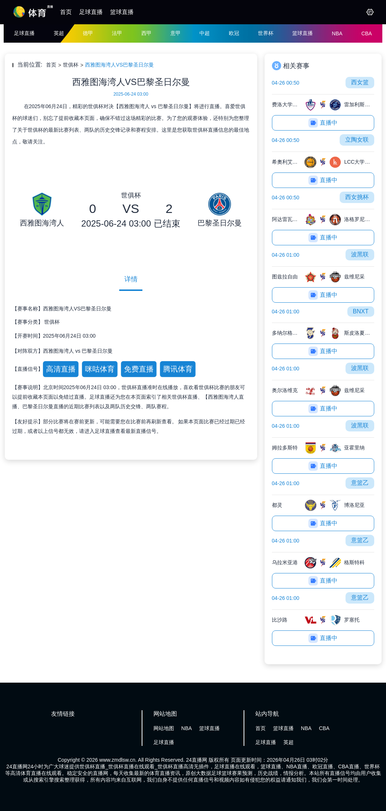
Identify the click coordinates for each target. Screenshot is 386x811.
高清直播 (60, 369)
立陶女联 (357, 139)
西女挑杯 (357, 197)
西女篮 (360, 82)
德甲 (88, 33)
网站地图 (163, 728)
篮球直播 (122, 12)
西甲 (146, 33)
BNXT (361, 311)
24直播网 (197, 760)
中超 (204, 33)
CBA (366, 33)
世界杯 (265, 33)
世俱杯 (70, 65)
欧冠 (234, 33)
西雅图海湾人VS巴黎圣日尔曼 (119, 65)
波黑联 (360, 254)
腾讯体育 (177, 369)
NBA (337, 33)
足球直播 (91, 12)
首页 (66, 12)
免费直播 (138, 369)
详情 (131, 279)
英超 (59, 33)
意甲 (175, 33)
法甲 (117, 33)
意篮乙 (360, 483)
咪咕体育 (99, 369)
